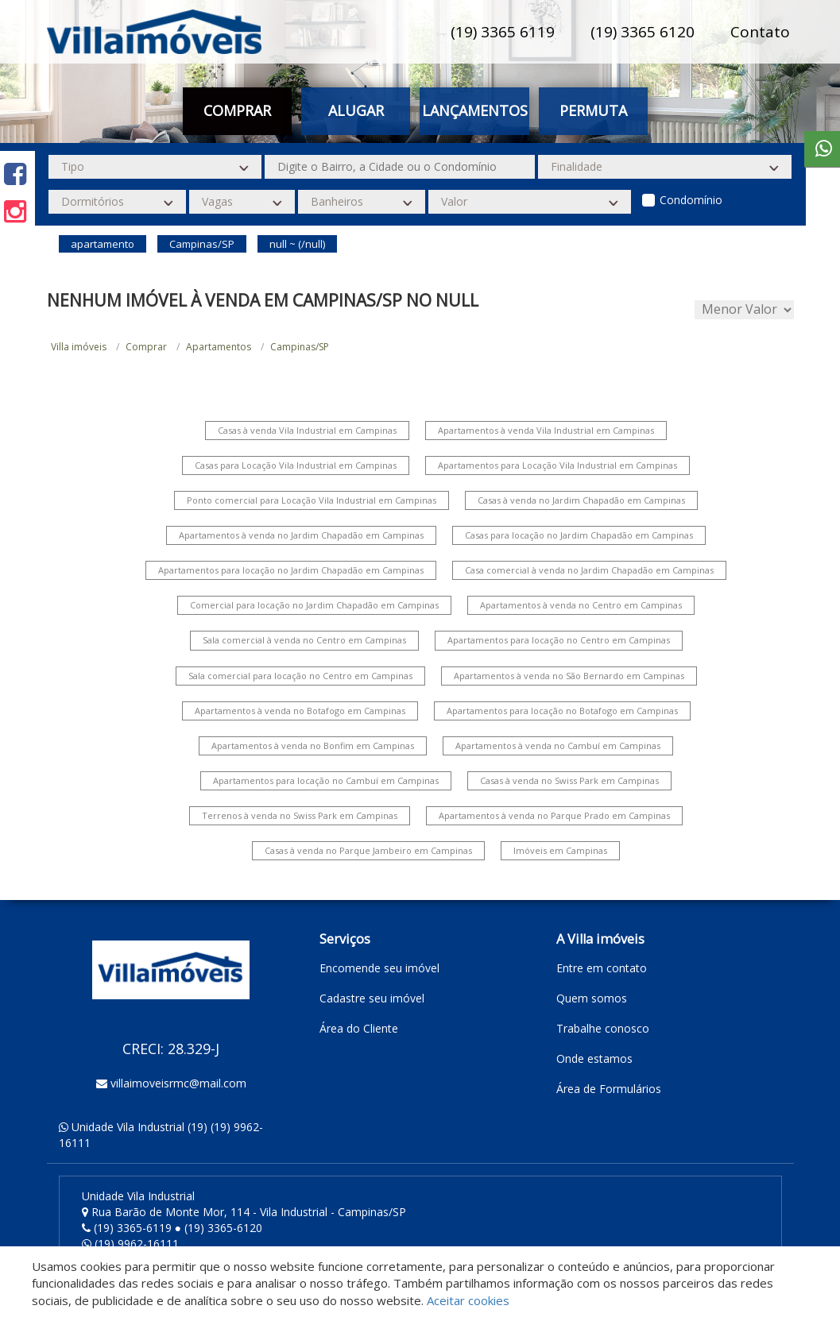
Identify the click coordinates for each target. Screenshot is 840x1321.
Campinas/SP (299, 346)
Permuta (593, 110)
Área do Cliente (358, 1028)
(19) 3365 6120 (642, 31)
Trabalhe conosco (602, 1028)
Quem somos (591, 998)
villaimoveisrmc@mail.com (178, 1083)
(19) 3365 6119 (503, 31)
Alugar (356, 110)
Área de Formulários (608, 1088)
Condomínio (691, 200)
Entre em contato (601, 967)
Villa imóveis (78, 346)
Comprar (237, 110)
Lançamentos (475, 110)
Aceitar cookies (468, 1300)
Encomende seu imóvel (379, 967)
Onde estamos (594, 1058)
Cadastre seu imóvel (371, 998)
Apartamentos (218, 346)
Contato (760, 31)
